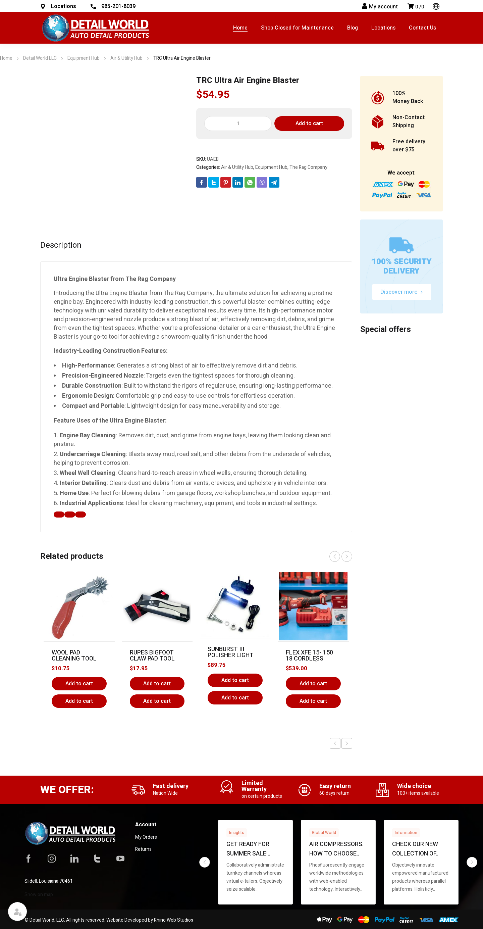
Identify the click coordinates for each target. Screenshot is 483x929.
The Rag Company (308, 167)
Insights (236, 833)
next (346, 556)
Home (6, 58)
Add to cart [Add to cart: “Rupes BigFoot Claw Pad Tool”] (157, 684)
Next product (346, 743)
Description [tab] (61, 245)
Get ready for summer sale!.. (248, 849)
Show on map (38, 894)
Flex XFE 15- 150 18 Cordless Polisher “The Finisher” (309, 661)
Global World (324, 833)
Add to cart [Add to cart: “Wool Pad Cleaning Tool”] (79, 684)
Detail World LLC (40, 58)
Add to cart (309, 123)
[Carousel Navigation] (340, 556)
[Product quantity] (238, 123)
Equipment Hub (83, 58)
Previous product (335, 743)
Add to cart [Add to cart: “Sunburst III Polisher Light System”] (235, 680)
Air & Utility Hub (126, 58)
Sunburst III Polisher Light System (231, 655)
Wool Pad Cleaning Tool (74, 655)
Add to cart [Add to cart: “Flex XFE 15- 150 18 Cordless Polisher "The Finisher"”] (313, 684)
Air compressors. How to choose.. (336, 849)
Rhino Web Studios (173, 920)
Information (406, 833)
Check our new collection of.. (415, 849)
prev (334, 556)
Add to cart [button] (79, 701)
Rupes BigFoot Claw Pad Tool (152, 655)
